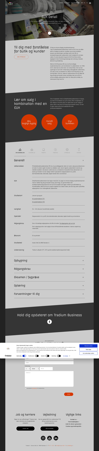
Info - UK (83, 2)
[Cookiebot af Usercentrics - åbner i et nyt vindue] (8, 448)
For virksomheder (75, 2)
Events (61, 2)
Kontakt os (73, 419)
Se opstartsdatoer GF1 (38, 198)
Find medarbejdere (73, 422)
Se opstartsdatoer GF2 (38, 202)
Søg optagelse (21, 57)
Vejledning (67, 2)
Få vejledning (49, 428)
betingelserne (34, 388)
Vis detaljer (65, 448)
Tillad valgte (88, 442)
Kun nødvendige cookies (88, 445)
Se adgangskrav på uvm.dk (67, 223)
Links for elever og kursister (73, 424)
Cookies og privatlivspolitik (73, 426)
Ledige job (25, 428)
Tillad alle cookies (88, 438)
